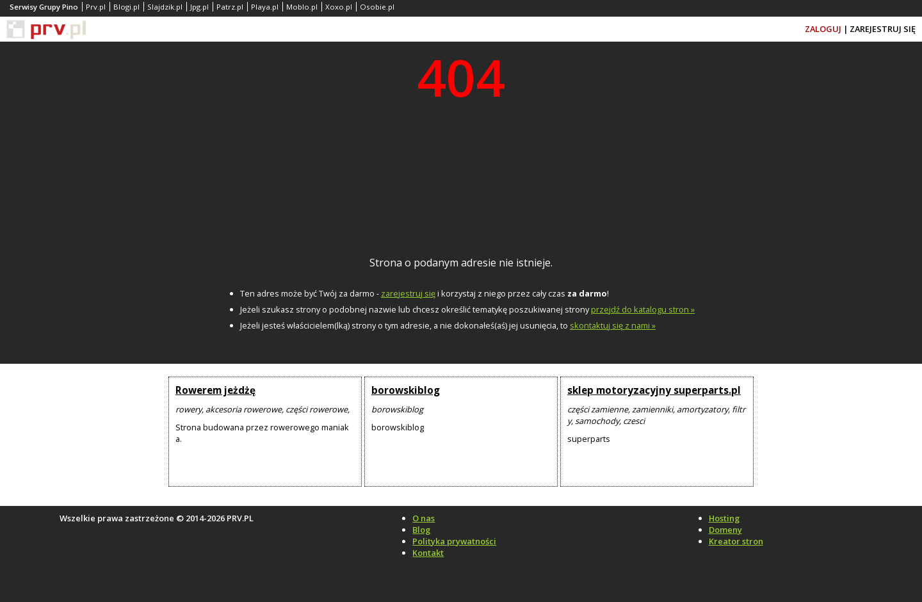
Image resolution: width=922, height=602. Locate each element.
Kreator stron (736, 541)
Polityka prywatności (454, 541)
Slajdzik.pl (164, 7)
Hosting (724, 518)
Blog (421, 529)
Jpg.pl (199, 7)
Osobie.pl (377, 7)
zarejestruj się (408, 293)
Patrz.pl (229, 7)
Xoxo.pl (338, 7)
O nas (423, 518)
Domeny (725, 529)
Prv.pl (96, 7)
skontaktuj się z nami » (613, 325)
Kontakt (428, 552)
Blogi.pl (126, 7)
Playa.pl (265, 7)
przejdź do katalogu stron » (643, 309)
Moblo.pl (302, 7)
